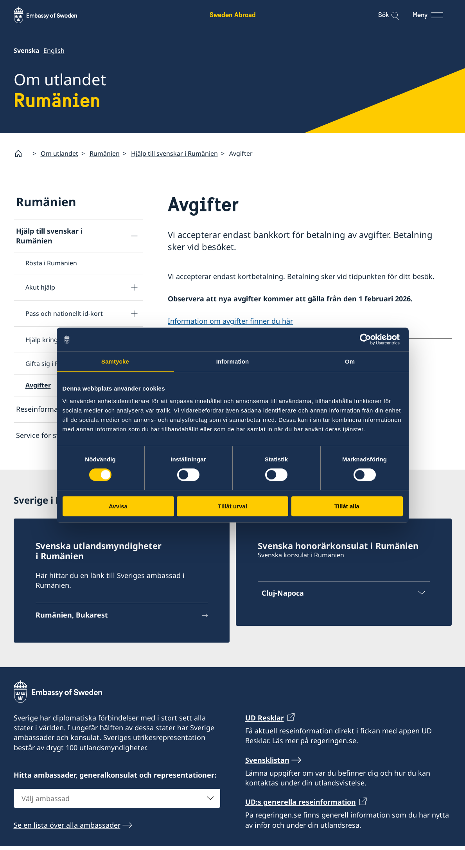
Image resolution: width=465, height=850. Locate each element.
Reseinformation (43, 409)
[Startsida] (21, 153)
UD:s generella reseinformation (300, 806)
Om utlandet (59, 153)
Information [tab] (232, 361)
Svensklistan (267, 764)
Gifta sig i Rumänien (55, 363)
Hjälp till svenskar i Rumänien (174, 153)
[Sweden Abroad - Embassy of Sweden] (53, 15)
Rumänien (105, 153)
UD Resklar (264, 722)
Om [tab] (350, 361)
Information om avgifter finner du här (230, 321)
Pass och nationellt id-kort (64, 313)
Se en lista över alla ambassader (67, 829)
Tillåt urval (232, 506)
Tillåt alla (346, 506)
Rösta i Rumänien (51, 263)
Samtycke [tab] (115, 361)
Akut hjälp (40, 287)
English (54, 50)
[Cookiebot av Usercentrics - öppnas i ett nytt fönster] (368, 339)
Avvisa (118, 506)
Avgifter (38, 385)
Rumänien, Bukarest (72, 619)
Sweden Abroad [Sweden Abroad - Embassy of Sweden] (233, 14)
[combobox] (117, 802)
